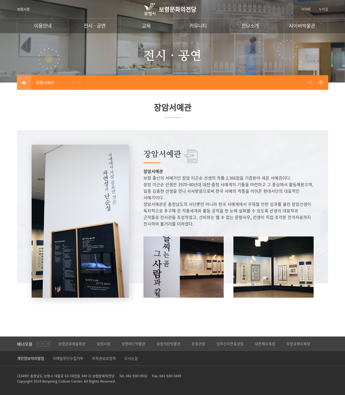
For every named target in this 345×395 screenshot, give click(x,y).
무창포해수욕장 (298, 343)
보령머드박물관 (133, 343)
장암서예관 (45, 82)
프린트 (320, 82)
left (38, 344)
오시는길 (131, 358)
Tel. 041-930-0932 (133, 375)
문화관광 (198, 343)
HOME (306, 9)
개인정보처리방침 (30, 358)
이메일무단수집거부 (68, 358)
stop (48, 344)
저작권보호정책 (104, 358)
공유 (310, 82)
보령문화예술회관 (72, 343)
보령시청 (23, 9)
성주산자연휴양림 (230, 343)
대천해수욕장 (265, 343)
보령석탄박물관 (168, 343)
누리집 (323, 9)
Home (24, 82)
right (43, 344)
